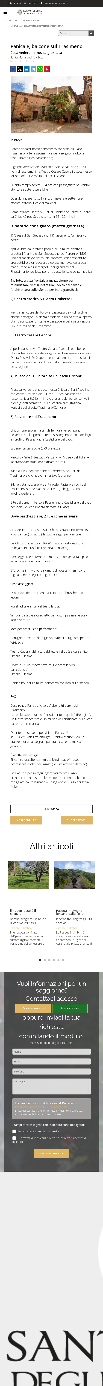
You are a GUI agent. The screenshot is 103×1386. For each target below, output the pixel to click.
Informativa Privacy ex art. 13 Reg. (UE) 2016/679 (42, 1106)
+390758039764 (33, 1008)
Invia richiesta (51, 1153)
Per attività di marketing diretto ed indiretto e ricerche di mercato (49, 1140)
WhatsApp (70, 1008)
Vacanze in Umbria (22, 61)
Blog (15, 3)
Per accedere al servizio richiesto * (36, 1131)
